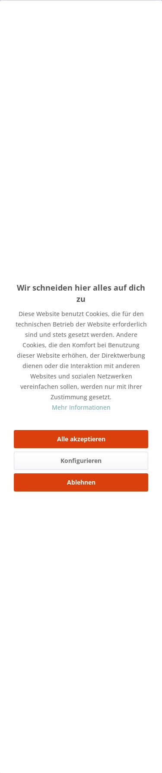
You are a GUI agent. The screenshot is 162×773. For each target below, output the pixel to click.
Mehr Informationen (81, 407)
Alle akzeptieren (81, 439)
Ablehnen (81, 482)
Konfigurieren (81, 460)
